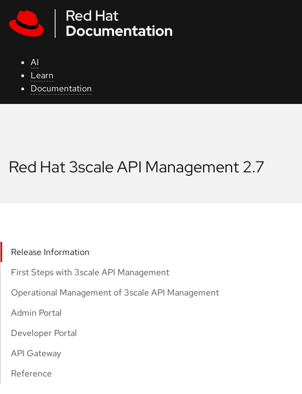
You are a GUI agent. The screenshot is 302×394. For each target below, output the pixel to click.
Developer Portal (44, 333)
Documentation (61, 88)
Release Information (50, 252)
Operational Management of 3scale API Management (115, 292)
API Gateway (36, 353)
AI (35, 62)
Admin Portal (36, 312)
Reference (31, 373)
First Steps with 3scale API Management (90, 272)
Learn (42, 75)
